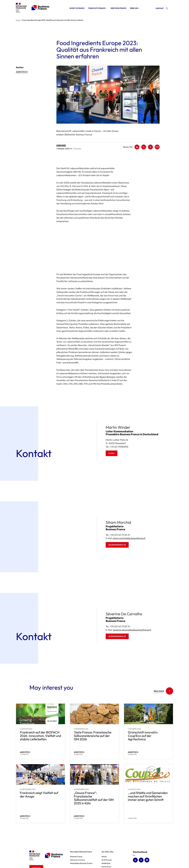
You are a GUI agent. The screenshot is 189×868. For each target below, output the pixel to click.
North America (107, 847)
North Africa (106, 840)
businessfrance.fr (117, 518)
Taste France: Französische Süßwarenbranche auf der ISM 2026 (92, 709)
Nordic (104, 830)
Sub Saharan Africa (109, 843)
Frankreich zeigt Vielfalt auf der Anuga (39, 768)
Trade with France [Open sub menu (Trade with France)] (96, 8)
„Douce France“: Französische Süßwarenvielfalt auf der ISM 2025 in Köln (94, 771)
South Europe (107, 833)
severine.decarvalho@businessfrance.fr (132, 603)
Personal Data (110, 859)
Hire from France (118, 8)
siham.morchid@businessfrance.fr (129, 511)
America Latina (107, 850)
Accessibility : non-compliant (129, 859)
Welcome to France (77, 833)
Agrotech (22, 71)
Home (18, 20)
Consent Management (151, 859)
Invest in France (77, 8)
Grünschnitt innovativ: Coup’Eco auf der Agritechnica (143, 709)
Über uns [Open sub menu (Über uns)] (134, 8)
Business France (76, 830)
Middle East (106, 837)
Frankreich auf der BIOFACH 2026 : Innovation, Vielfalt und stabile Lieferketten (40, 709)
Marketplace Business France (81, 837)
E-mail (112, 427)
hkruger (61, 145)
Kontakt (160, 8)
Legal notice (97, 859)
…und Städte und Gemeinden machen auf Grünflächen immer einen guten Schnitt (148, 769)
